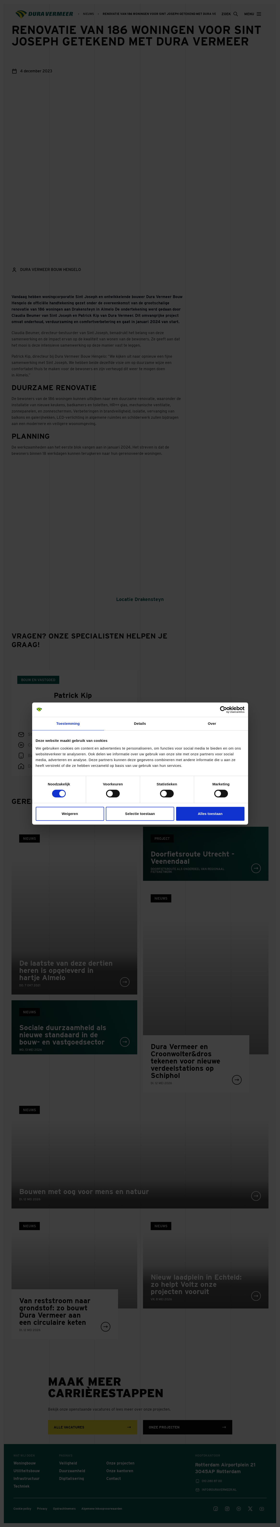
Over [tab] (212, 723)
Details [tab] (140, 723)
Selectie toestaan (140, 814)
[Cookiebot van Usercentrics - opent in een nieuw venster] (223, 709)
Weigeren (70, 814)
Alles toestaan (210, 814)
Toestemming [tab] (68, 723)
